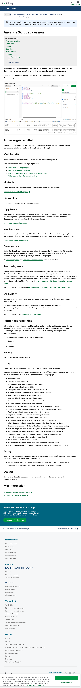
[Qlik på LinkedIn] (69, 672)
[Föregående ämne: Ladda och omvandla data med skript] (21, 529)
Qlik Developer (10, 547)
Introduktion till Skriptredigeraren (18, 493)
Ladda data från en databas (16, 495)
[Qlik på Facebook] (73, 672)
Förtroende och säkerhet (14, 608)
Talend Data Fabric (12, 578)
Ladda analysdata (55, 14)
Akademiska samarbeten (14, 650)
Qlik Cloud (11, 8)
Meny (78, 4)
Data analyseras (18, 14)
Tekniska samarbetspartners (15, 623)
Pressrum (8, 659)
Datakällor (9, 49)
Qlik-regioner (10, 628)
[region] (40, 681)
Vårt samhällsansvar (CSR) (14, 644)
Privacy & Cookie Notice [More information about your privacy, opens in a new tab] (35, 685)
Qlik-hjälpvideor (11, 544)
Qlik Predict (9, 592)
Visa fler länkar (13, 62)
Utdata (8, 59)
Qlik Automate (10, 595)
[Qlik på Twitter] (65, 672)
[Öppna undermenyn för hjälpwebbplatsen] (3, 9)
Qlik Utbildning (10, 553)
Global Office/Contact (13, 662)
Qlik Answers (10, 589)
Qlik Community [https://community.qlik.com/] (55, 673)
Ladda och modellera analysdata (36, 14)
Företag (8, 638)
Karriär (7, 656)
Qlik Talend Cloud (11, 575)
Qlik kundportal (10, 556)
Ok (66, 678)
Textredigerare (11, 51)
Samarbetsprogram (12, 653)
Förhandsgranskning (13, 57)
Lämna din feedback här (14, 520)
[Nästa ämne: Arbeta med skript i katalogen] (60, 529)
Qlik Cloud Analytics (12, 586)
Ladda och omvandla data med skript (16, 17)
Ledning (8, 641)
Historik (8, 46)
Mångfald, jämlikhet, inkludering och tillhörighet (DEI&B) (25, 647)
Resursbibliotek (11, 558)
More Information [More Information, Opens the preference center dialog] (66, 682)
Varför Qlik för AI (11, 617)
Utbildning (9, 550)
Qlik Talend (9, 572)
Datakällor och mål (12, 626)
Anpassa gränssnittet (13, 41)
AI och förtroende (11, 614)
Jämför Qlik (9, 620)
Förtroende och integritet (14, 611)
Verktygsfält (10, 44)
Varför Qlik (9, 605)
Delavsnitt (9, 54)
